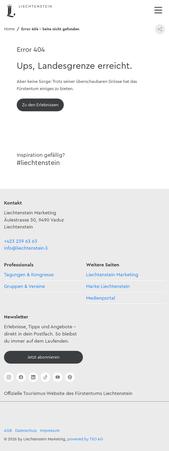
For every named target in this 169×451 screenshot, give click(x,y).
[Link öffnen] (9, 377)
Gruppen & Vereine (24, 286)
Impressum (50, 431)
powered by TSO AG (85, 439)
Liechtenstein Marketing (112, 274)
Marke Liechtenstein (108, 286)
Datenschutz (26, 431)
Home (9, 29)
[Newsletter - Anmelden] (43, 357)
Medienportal (100, 298)
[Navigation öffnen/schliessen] (158, 10)
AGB (8, 431)
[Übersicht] (40, 105)
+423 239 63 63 (20, 241)
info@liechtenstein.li (26, 248)
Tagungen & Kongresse (29, 274)
